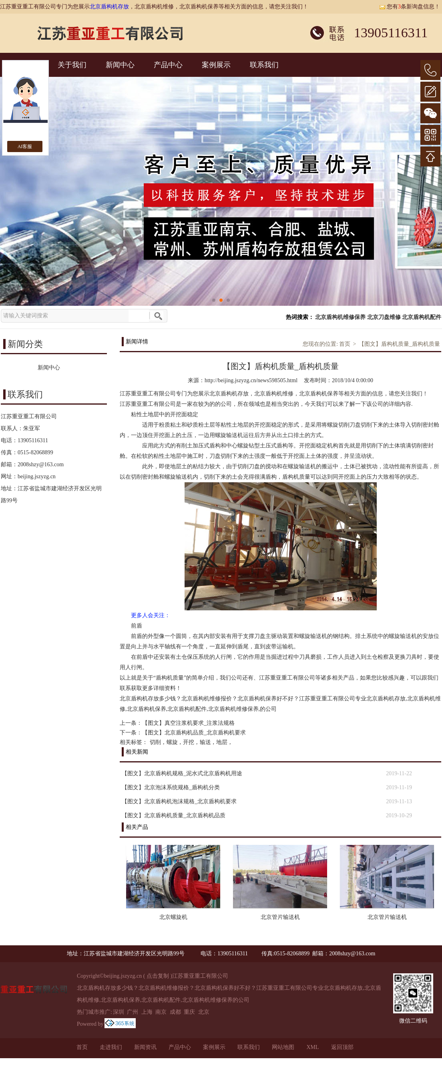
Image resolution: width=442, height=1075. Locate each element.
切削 (155, 742)
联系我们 (264, 65)
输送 (205, 742)
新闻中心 (120, 65)
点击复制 (158, 976)
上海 (147, 1012)
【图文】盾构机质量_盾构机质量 (399, 344)
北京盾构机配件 (421, 317)
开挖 (188, 742)
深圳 (118, 1012)
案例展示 (216, 65)
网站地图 (283, 1047)
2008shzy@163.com (41, 464)
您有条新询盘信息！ (409, 7)
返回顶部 (342, 1047)
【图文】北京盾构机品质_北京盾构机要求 (194, 733)
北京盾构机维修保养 (340, 317)
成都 (175, 1012)
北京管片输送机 (280, 917)
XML (312, 1047)
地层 (221, 742)
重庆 (189, 1012)
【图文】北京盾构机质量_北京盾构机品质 (173, 815)
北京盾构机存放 (109, 7)
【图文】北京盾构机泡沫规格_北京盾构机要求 (179, 801)
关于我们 (72, 65)
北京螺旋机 (173, 917)
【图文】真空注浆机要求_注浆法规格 (188, 723)
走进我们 (111, 1047)
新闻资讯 (145, 1047)
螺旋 (172, 742)
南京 (161, 1012)
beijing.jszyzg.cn (37, 476)
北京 (203, 1012)
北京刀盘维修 (384, 317)
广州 (132, 1012)
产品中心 (168, 65)
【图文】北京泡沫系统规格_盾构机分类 (171, 787)
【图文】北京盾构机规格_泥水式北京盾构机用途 (182, 773)
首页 (344, 344)
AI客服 (25, 146)
